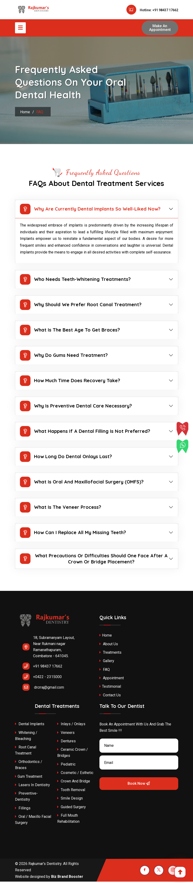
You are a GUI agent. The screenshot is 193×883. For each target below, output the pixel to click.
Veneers (66, 734)
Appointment (111, 679)
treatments (110, 654)
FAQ (104, 671)
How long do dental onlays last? (66, 458)
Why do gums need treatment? (64, 356)
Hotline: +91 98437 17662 (152, 10)
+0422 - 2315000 (42, 678)
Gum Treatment (28, 778)
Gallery (106, 662)
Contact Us (110, 696)
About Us (108, 645)
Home (25, 113)
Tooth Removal (71, 791)
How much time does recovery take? (70, 382)
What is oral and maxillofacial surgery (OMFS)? (82, 483)
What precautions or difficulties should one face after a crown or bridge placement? (94, 560)
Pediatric (66, 765)
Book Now (139, 785)
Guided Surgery (71, 808)
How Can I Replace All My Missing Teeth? (73, 534)
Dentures (66, 742)
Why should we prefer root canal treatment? (80, 306)
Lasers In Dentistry (32, 786)
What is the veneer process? (60, 508)
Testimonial (110, 688)
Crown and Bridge (73, 783)
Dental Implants (29, 725)
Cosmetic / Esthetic (75, 774)
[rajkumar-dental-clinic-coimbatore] (44, 625)
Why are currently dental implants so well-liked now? (90, 210)
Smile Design (70, 800)
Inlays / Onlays (71, 725)
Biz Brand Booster (67, 878)
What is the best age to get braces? (70, 331)
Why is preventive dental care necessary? (76, 407)
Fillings (22, 809)
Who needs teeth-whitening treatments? (75, 280)
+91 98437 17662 (42, 667)
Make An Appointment (160, 28)
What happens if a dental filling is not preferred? (85, 432)
